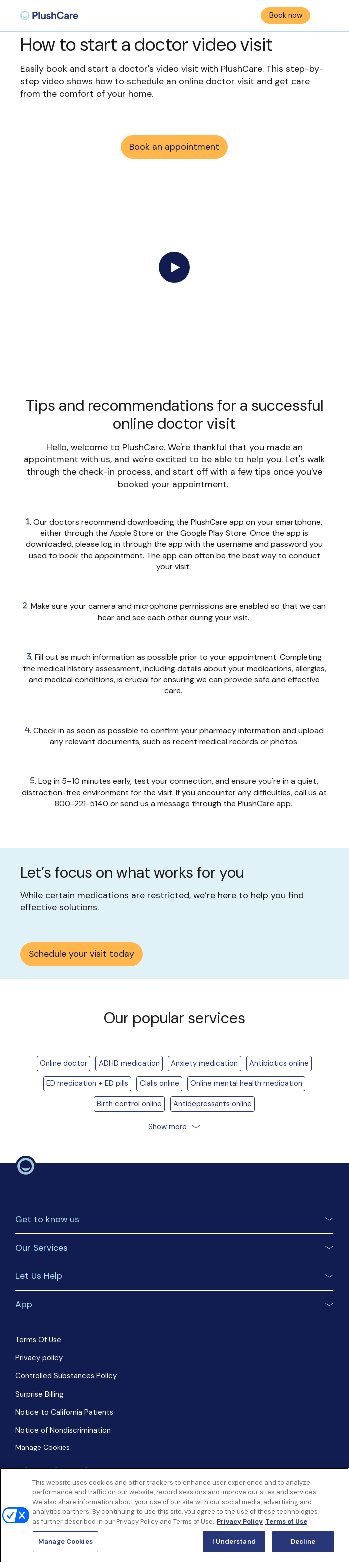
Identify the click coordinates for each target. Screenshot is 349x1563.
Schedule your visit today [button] (81, 954)
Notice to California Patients (65, 1413)
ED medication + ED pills (87, 1083)
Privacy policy (39, 1358)
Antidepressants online (213, 1104)
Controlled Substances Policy (66, 1376)
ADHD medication (129, 1063)
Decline (303, 1542)
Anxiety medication (204, 1063)
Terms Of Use (39, 1340)
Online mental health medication (246, 1083)
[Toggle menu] (323, 16)
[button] (175, 1219)
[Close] (333, 1484)
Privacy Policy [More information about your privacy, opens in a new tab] (240, 1522)
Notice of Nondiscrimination (63, 1431)
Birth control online (129, 1104)
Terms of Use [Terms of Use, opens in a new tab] (287, 1522)
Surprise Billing (40, 1395)
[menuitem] (49, 15)
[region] (174, 1515)
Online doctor (64, 1063)
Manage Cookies (44, 1448)
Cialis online (160, 1083)
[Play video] (174, 267)
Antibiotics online (279, 1063)
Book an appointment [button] (175, 146)
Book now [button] (286, 15)
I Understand (234, 1542)
